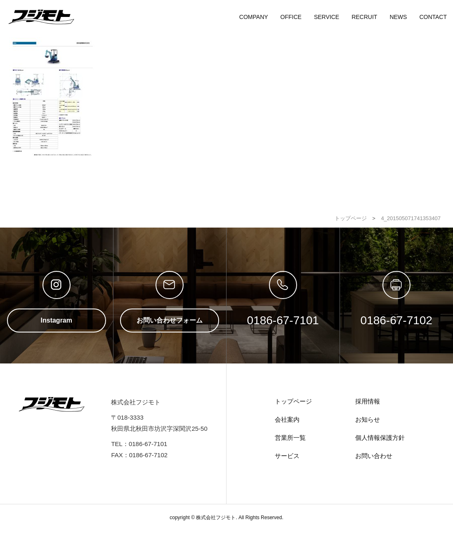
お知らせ (367, 419)
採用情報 (367, 401)
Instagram (56, 320)
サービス (287, 455)
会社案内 (287, 419)
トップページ (293, 401)
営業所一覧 (290, 437)
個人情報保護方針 (380, 437)
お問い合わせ (373, 455)
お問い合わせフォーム (170, 320)
